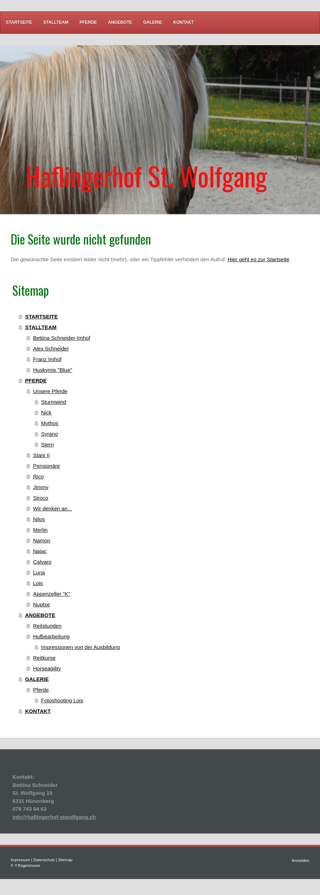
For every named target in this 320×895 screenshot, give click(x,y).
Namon (41, 540)
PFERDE (36, 380)
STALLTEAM (41, 327)
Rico (38, 476)
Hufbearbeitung (51, 636)
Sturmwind (53, 402)
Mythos (49, 423)
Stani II (41, 455)
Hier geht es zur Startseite (258, 259)
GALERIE (37, 679)
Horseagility (47, 668)
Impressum (20, 860)
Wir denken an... (52, 508)
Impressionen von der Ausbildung (80, 647)
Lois (38, 583)
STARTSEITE (41, 316)
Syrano (49, 434)
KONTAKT (38, 711)
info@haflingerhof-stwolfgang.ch (54, 817)
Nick (46, 412)
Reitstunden (47, 626)
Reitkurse (44, 658)
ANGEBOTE (40, 615)
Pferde (41, 690)
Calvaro (42, 562)
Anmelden (300, 860)
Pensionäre (46, 466)
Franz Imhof (47, 359)
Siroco (40, 498)
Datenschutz (44, 860)
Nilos (39, 519)
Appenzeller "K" (51, 594)
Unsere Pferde (50, 391)
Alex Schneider (51, 348)
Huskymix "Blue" (52, 370)
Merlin (40, 530)
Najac (40, 551)
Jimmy (40, 487)
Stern (47, 444)
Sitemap (65, 860)
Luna (39, 572)
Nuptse (41, 604)
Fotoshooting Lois (62, 700)
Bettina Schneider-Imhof (61, 338)
